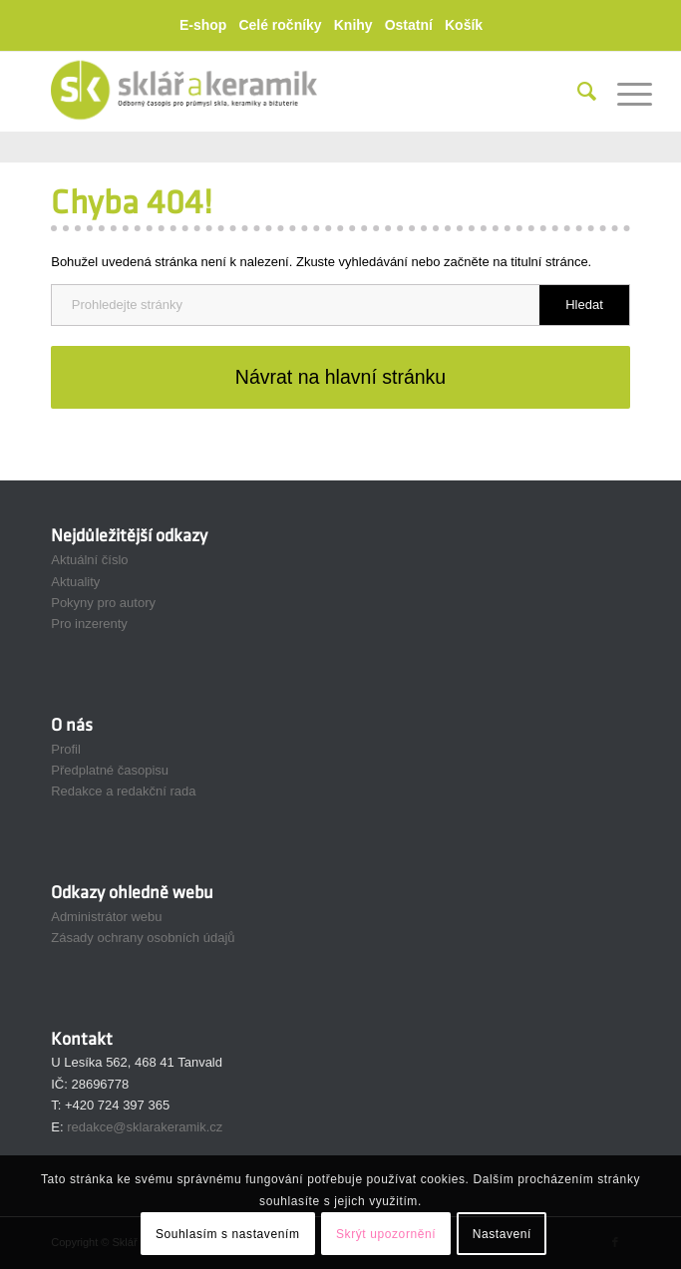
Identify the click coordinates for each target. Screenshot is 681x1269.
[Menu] (624, 92)
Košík (464, 25)
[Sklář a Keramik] (282, 92)
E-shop (202, 25)
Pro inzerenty (89, 623)
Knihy (353, 25)
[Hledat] (577, 92)
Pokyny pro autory (103, 602)
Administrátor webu (106, 916)
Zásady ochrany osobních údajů (142, 937)
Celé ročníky (279, 25)
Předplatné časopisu (110, 770)
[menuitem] (207, 25)
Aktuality (75, 581)
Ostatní (409, 25)
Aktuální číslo (89, 559)
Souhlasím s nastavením (228, 1234)
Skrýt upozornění (386, 1234)
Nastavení (502, 1234)
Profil (66, 749)
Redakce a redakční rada (123, 791)
